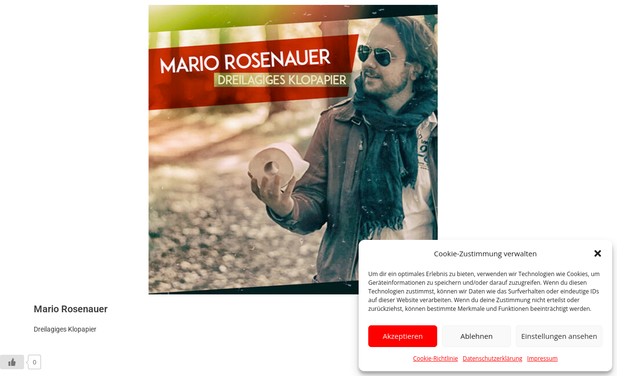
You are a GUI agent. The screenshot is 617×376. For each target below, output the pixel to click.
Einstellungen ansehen (559, 336)
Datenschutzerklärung (493, 358)
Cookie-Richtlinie (435, 358)
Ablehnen (476, 336)
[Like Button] (12, 362)
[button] (598, 253)
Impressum (542, 358)
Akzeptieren (403, 336)
